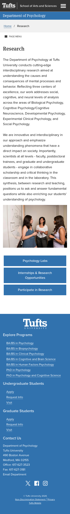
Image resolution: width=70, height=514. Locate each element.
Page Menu (15, 36)
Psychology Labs (35, 260)
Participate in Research (35, 289)
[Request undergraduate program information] (14, 397)
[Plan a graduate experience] (9, 430)
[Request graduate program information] (14, 424)
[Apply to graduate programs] (10, 419)
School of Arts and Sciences (38, 5)
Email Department (14, 474)
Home (8, 26)
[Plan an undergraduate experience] (9, 402)
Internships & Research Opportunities (35, 275)
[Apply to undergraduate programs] (10, 392)
